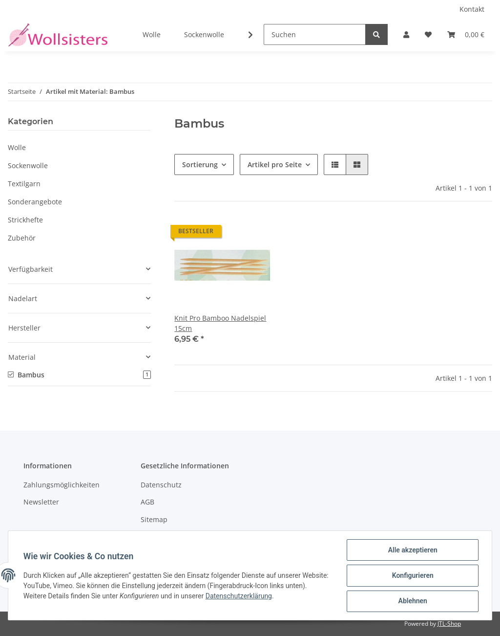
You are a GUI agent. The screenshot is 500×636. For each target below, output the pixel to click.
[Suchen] (315, 34)
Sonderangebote (35, 201)
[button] (406, 34)
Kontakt (471, 9)
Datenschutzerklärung (262, 596)
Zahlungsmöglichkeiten (61, 484)
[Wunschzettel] (428, 34)
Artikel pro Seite (275, 164)
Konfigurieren (412, 576)
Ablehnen (411, 601)
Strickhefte (25, 219)
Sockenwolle (28, 165)
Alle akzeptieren (412, 550)
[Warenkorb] (465, 34)
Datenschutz (161, 484)
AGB (147, 501)
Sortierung (200, 164)
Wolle (17, 147)
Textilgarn (24, 183)
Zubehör (22, 237)
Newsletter (41, 501)
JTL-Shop (449, 623)
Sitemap (154, 519)
